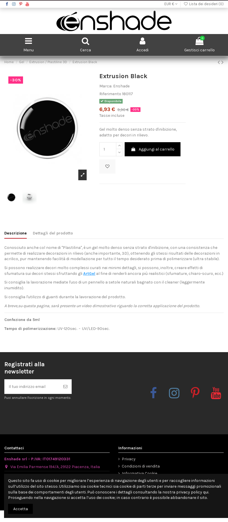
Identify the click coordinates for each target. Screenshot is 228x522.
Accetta (20, 508)
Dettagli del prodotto (53, 233)
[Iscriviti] (65, 387)
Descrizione (15, 233)
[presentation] (52, 414)
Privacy (129, 459)
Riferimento (110, 93)
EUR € (170, 4)
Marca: (105, 86)
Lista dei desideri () (203, 4)
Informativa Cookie (139, 473)
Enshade (121, 86)
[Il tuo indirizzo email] (32, 387)
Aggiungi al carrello (152, 149)
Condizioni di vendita (141, 466)
